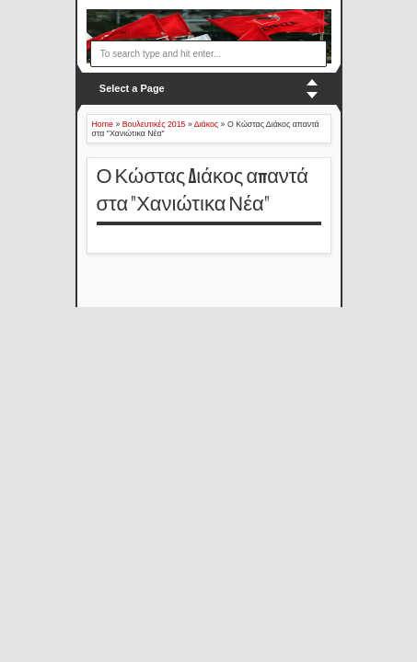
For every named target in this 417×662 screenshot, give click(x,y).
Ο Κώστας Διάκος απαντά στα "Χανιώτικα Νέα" (202, 191)
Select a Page (132, 88)
